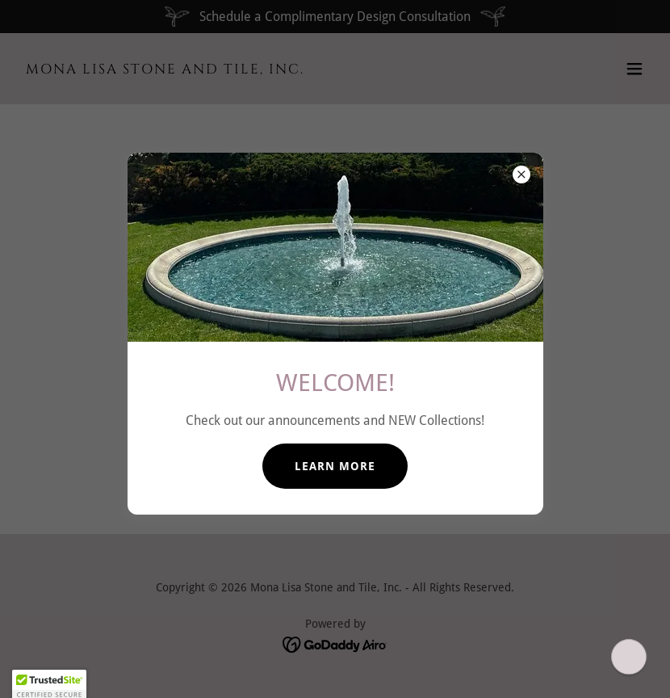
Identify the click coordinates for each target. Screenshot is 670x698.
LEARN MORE (335, 466)
